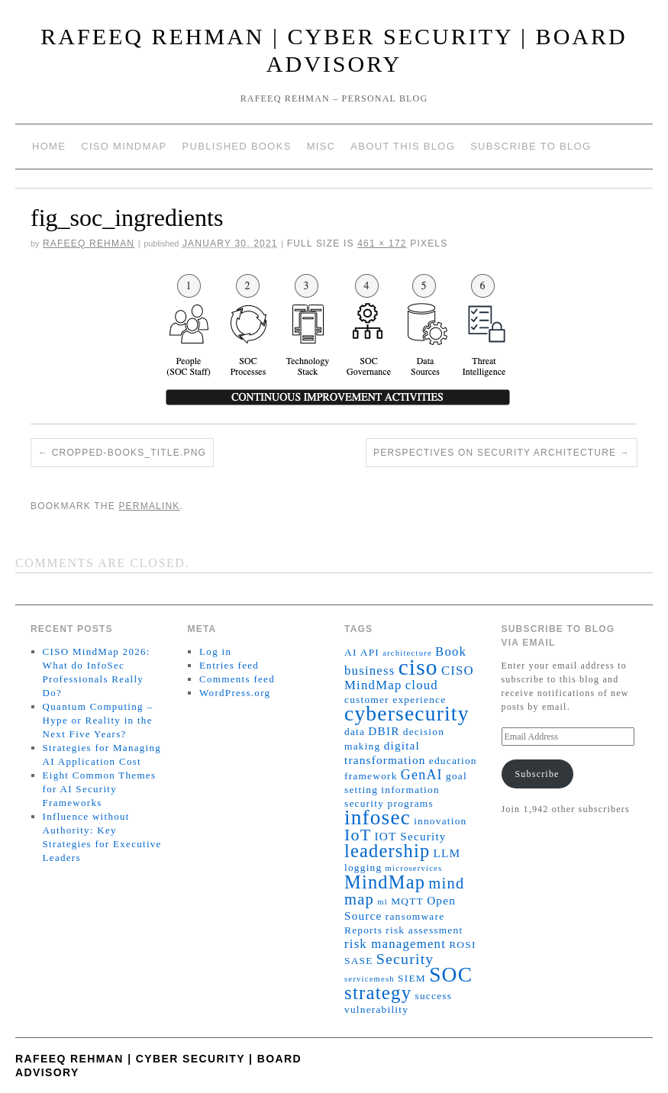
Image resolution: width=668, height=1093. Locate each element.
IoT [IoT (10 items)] (357, 834)
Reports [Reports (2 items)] (363, 930)
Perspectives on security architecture (494, 452)
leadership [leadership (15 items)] (387, 850)
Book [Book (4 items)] (450, 651)
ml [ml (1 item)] (382, 902)
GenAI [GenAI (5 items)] (422, 774)
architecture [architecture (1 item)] (407, 653)
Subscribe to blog (530, 146)
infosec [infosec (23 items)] (377, 817)
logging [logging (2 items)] (363, 867)
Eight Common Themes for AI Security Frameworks (100, 788)
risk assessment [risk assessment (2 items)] (424, 930)
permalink (148, 506)
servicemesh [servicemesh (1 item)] (369, 979)
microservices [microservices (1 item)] (414, 868)
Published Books (237, 146)
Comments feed (237, 679)
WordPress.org (234, 692)
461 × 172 (382, 243)
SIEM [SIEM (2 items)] (412, 978)
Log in (215, 651)
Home (49, 146)
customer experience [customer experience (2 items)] (395, 699)
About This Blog (402, 146)
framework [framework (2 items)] (371, 776)
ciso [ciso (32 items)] (418, 667)
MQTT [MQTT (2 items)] (407, 901)
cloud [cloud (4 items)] (421, 685)
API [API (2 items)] (369, 652)
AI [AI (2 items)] (350, 652)
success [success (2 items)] (434, 995)
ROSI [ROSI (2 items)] (462, 944)
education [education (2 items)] (453, 760)
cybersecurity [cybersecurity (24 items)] (407, 713)
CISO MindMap (123, 146)
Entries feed (229, 665)
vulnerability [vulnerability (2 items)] (376, 1009)
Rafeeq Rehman (88, 243)
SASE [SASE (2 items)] (358, 960)
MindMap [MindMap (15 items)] (384, 882)
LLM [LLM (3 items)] (447, 852)
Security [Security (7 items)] (405, 958)
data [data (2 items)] (354, 731)
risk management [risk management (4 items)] (395, 944)
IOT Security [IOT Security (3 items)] (411, 836)
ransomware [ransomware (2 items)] (415, 916)
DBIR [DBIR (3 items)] (383, 730)
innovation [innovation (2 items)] (440, 821)
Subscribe (537, 774)
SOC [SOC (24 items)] (451, 974)
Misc (321, 146)
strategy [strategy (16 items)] (377, 992)
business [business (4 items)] (369, 670)
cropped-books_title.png (129, 452)
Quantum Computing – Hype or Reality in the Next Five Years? (98, 720)
